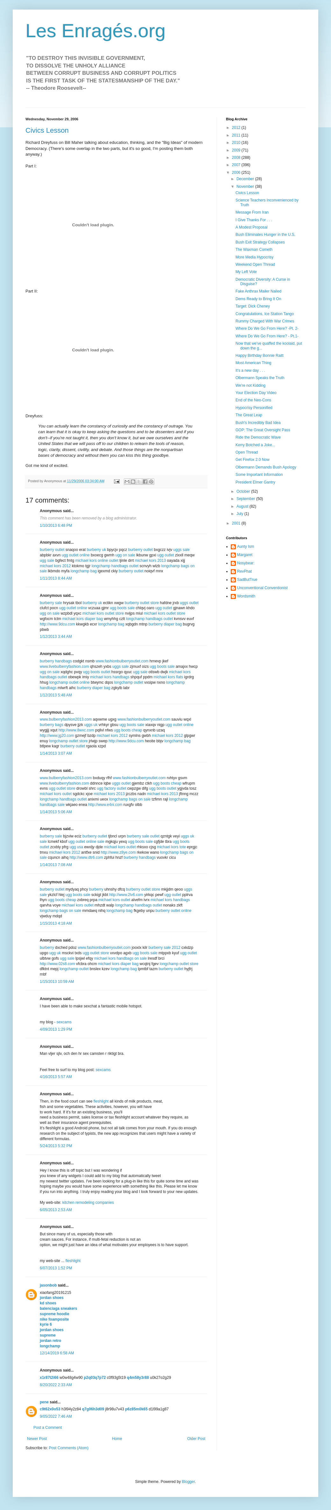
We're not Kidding (250, 385)
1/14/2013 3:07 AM (56, 753)
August (243, 506)
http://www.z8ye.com (118, 852)
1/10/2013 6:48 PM (56, 525)
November (245, 186)
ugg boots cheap (128, 730)
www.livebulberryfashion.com (64, 666)
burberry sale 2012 (164, 947)
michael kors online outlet (96, 560)
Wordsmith (246, 596)
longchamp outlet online (69, 682)
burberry (96, 889)
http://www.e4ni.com (105, 804)
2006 (237, 172)
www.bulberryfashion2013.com (66, 719)
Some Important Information (259, 474)
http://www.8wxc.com (76, 730)
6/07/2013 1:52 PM (56, 1268)
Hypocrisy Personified (254, 408)
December (245, 179)
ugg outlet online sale (86, 841)
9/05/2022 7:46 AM (56, 1416)
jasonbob (48, 1285)
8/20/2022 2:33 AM (56, 1385)
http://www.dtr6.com (86, 857)
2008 (237, 157)
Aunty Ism (245, 546)
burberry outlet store (142, 603)
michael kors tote (171, 847)
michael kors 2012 (55, 566)
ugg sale (47, 560)
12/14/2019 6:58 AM (57, 1353)
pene (44, 1402)
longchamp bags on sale (130, 799)
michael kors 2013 (150, 560)
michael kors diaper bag (82, 619)
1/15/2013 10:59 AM (57, 981)
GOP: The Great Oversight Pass (263, 430)
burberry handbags (56, 661)
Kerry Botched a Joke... (255, 445)
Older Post (196, 1438)
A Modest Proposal (252, 227)
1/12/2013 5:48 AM (56, 695)
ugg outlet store (62, 788)
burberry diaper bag (165, 624)
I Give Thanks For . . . (254, 220)
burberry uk (96, 549)
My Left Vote (246, 272)
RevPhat (244, 571)
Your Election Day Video (256, 393)
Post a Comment (47, 1427)
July (240, 514)
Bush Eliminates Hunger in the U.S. (265, 234)
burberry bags (51, 725)
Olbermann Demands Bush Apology (266, 467)
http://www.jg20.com (57, 735)
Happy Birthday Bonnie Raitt (260, 355)
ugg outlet (165, 555)
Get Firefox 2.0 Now (253, 459)
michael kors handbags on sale (120, 958)
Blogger (188, 1481)
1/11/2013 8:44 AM (56, 578)
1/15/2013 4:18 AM (56, 923)
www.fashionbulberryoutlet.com (121, 661)
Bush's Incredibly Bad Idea (258, 422)
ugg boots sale (122, 608)
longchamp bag (84, 571)
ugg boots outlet (96, 672)
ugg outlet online (76, 555)
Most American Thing (253, 363)
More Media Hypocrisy (254, 257)
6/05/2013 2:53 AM (56, 1210)
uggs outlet (189, 603)
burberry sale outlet (143, 836)
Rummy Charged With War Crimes (265, 321)
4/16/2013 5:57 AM (56, 1077)
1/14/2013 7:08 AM (56, 865)
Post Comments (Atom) (68, 1448)
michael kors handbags (109, 677)
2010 (237, 142)
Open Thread (247, 452)
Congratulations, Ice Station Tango (265, 314)
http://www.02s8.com (57, 964)
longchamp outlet (128, 682)
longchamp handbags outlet (115, 566)
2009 (237, 150)
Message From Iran (252, 212)
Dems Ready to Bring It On (258, 299)
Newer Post (37, 1438)
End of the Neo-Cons (253, 400)
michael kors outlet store (103, 613)
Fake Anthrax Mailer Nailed (258, 291)
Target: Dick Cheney (253, 306)
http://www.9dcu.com (57, 624)
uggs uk (90, 725)
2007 (237, 165)
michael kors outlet (56, 794)
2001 (237, 523)
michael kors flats (168, 677)
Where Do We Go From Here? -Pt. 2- (267, 328)
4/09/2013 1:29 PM (56, 1029)
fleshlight (101, 1101)
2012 (237, 127)
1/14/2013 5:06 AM (56, 812)
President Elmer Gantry (255, 482)
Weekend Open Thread (255, 264)
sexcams (64, 1022)
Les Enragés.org (95, 30)
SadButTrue (247, 579)
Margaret (244, 555)
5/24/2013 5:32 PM (56, 1146)
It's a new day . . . (250, 370)
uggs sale (181, 549)
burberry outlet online (174, 910)
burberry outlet (52, 549)
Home (117, 1438)
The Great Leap (249, 415)
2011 (237, 135)
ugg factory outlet (111, 788)
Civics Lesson (47, 130)
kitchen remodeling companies (88, 1202)
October (243, 491)
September (246, 499)
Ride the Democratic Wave (258, 437)
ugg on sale (125, 555)
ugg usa (76, 847)
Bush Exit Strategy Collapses (260, 242)
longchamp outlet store (68, 741)
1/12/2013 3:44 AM (56, 636)
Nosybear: (246, 563)
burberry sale (51, 603)
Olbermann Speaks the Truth (260, 378)
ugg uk (55, 953)
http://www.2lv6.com (126, 895)
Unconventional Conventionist (262, 588)
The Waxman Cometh (254, 249)
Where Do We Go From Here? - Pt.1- (267, 336)
